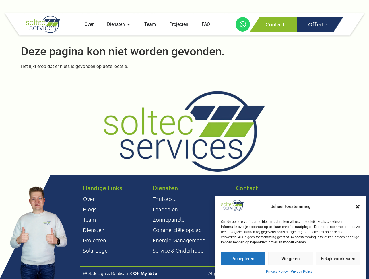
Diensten (93, 229)
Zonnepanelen (170, 219)
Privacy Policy (277, 273)
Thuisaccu (165, 198)
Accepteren (243, 260)
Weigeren (290, 260)
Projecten (94, 240)
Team (89, 219)
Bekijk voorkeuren (338, 260)
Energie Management (179, 240)
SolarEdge (95, 250)
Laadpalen (165, 209)
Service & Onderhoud (178, 250)
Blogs (89, 209)
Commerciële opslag (177, 229)
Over (89, 198)
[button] (357, 208)
